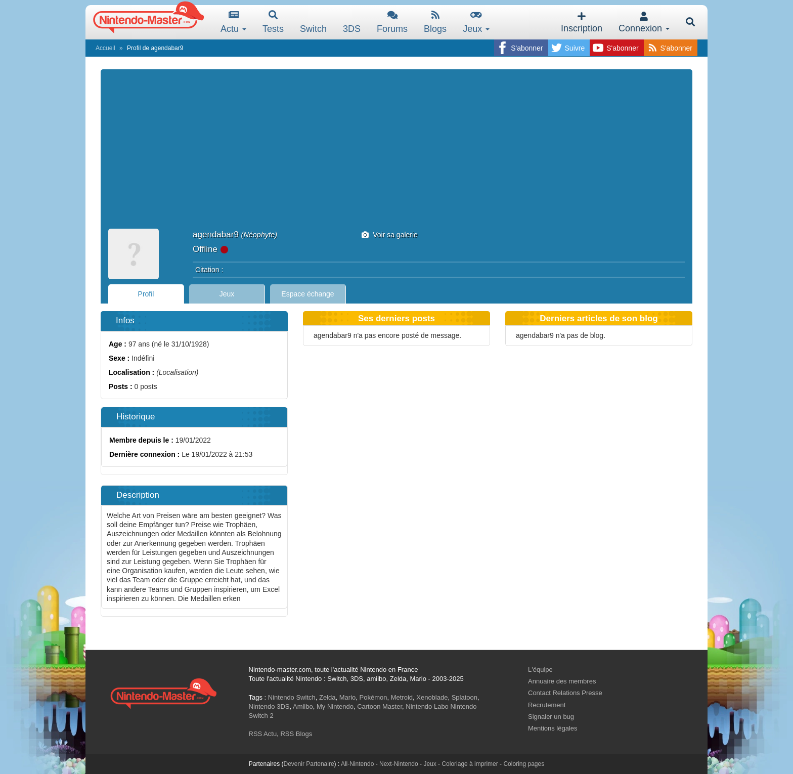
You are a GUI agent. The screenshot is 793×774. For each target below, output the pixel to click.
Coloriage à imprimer (470, 763)
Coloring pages (523, 763)
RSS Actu (263, 734)
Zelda (327, 697)
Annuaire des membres (562, 681)
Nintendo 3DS (269, 706)
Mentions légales (553, 728)
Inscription (581, 22)
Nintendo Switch (292, 697)
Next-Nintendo (398, 763)
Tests (273, 22)
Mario (347, 697)
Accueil (105, 48)
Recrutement (546, 705)
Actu (233, 22)
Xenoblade (432, 697)
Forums (392, 22)
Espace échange (307, 294)
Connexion (644, 22)
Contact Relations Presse (565, 693)
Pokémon (373, 697)
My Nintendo (335, 706)
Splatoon (464, 697)
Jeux (476, 22)
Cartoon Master (379, 706)
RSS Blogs (296, 734)
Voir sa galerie (390, 235)
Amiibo (303, 706)
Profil (146, 294)
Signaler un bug (551, 716)
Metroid (402, 697)
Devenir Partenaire (309, 763)
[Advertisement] (396, 153)
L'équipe (540, 669)
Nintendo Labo (427, 706)
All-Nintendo (357, 763)
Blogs (435, 22)
